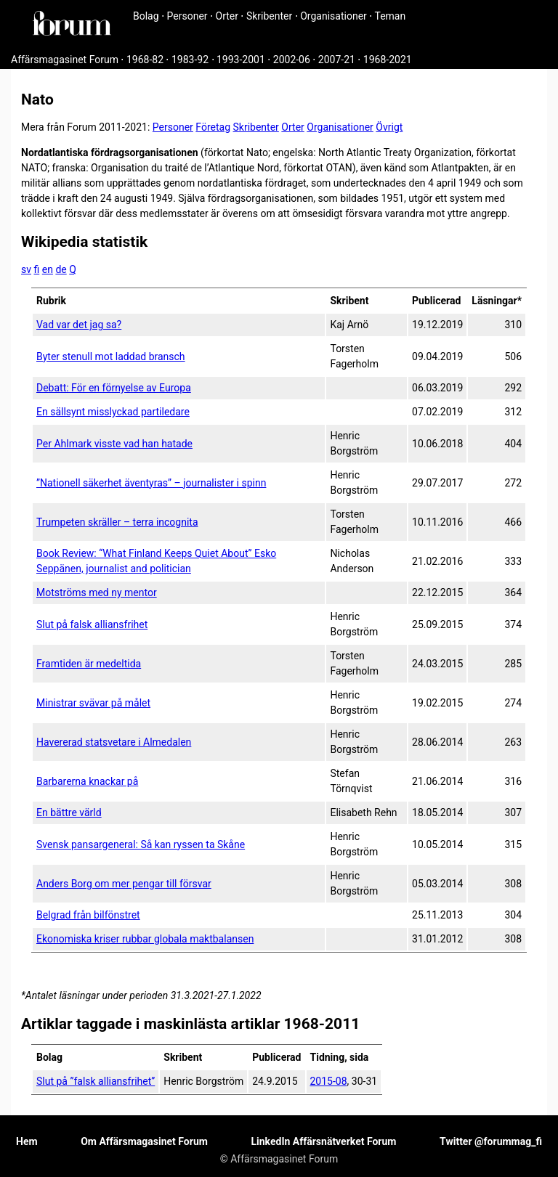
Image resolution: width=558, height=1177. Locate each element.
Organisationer (333, 16)
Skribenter (269, 16)
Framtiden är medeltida (88, 663)
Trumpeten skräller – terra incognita (117, 522)
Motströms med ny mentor (96, 592)
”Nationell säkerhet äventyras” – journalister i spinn (151, 483)
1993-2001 (241, 59)
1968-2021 (387, 59)
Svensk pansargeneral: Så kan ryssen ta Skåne (140, 844)
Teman (389, 16)
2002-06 (291, 59)
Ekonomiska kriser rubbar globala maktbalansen (145, 939)
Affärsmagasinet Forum (64, 59)
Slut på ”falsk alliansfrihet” (95, 1081)
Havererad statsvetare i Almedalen (113, 742)
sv (26, 269)
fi (37, 269)
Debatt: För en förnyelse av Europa (113, 388)
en (47, 269)
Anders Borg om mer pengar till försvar (123, 883)
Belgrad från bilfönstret (88, 915)
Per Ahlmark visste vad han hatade (114, 443)
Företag (212, 127)
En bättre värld (69, 812)
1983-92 (190, 59)
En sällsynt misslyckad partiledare (113, 412)
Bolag (146, 16)
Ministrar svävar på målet (93, 703)
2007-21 (336, 59)
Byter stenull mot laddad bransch (110, 356)
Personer (187, 16)
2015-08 (328, 1081)
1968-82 (144, 59)
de (60, 269)
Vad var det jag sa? (78, 324)
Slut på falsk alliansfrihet (91, 624)
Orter (227, 16)
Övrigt (389, 127)
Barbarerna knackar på (87, 781)
